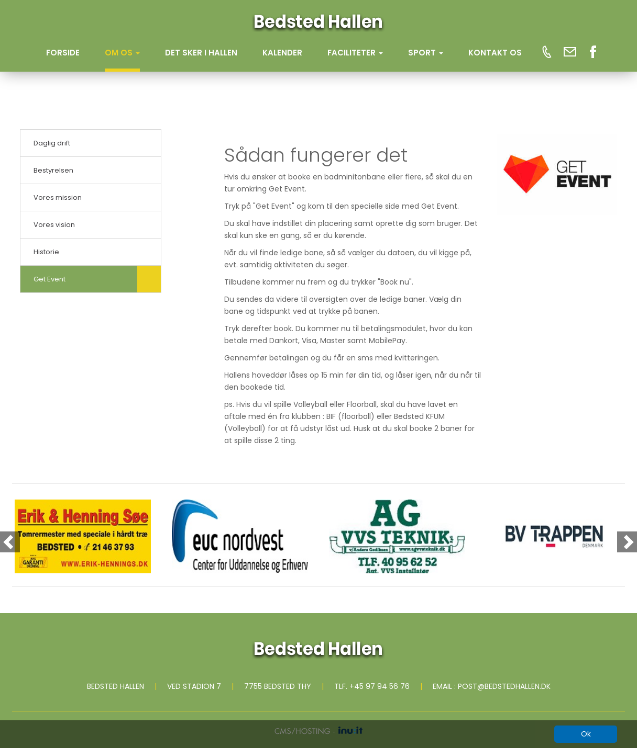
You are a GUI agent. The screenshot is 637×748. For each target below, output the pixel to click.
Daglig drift (52, 143)
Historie (46, 252)
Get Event (49, 279)
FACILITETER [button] (355, 52)
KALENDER (282, 52)
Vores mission (58, 197)
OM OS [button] (122, 52)
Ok (586, 734)
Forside (63, 52)
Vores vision (54, 225)
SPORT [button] (425, 52)
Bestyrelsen (53, 170)
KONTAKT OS (495, 52)
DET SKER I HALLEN (201, 52)
